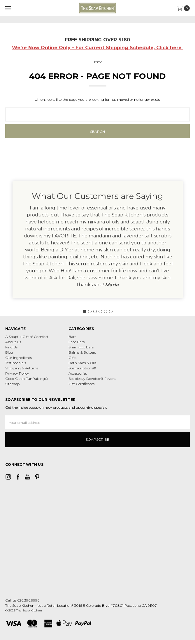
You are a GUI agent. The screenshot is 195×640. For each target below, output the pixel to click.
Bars (72, 336)
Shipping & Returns (21, 368)
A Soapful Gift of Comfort (26, 336)
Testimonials (15, 363)
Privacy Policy (17, 373)
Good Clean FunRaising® (26, 378)
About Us (13, 342)
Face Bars (76, 342)
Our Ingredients (18, 357)
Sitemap (12, 384)
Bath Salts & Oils (82, 363)
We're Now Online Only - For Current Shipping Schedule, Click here (97, 47)
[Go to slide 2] (90, 311)
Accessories (77, 373)
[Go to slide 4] (100, 311)
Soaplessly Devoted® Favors (91, 378)
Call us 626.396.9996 (22, 600)
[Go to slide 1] (84, 311)
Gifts (72, 357)
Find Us (11, 347)
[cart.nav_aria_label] (185, 8)
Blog (9, 352)
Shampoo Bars (81, 347)
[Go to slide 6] (111, 311)
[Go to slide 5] (105, 311)
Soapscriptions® (82, 368)
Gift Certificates (81, 384)
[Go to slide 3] (95, 311)
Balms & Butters (82, 352)
